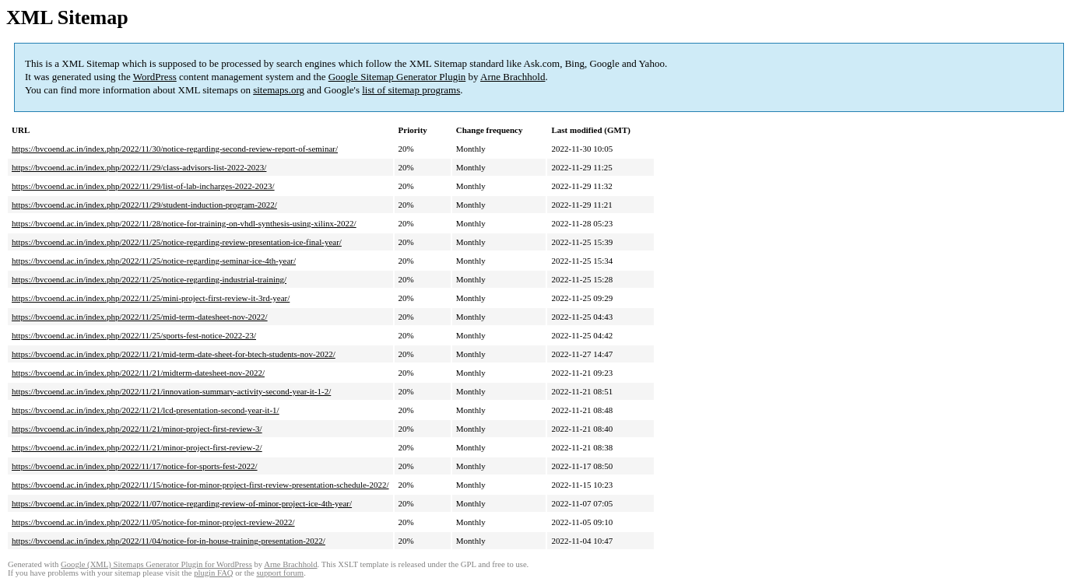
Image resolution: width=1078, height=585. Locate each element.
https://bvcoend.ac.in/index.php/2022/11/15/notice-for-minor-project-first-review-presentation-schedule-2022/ (200, 484)
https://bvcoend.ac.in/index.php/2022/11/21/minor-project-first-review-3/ (137, 428)
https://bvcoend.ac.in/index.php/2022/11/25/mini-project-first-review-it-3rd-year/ (151, 298)
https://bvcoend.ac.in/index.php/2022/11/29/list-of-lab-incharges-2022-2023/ (143, 186)
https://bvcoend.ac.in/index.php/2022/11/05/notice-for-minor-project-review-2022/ (153, 522)
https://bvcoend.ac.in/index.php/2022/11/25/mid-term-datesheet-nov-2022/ (140, 316)
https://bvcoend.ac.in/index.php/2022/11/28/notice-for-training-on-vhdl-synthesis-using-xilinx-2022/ (184, 223)
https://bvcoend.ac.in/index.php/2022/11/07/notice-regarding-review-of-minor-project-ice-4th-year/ (182, 503)
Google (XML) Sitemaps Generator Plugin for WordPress (156, 564)
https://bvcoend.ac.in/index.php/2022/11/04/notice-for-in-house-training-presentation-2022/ (168, 540)
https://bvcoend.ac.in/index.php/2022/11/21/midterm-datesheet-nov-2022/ (138, 372)
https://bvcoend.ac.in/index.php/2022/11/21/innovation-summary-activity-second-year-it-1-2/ (171, 391)
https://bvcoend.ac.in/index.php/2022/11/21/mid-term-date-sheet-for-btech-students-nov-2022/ (173, 354)
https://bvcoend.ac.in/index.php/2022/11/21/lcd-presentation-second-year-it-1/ (145, 410)
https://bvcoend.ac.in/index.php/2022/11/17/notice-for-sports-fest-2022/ (135, 466)
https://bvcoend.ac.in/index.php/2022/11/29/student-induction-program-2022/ (144, 204)
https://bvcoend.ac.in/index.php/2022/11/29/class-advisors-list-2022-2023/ (139, 167)
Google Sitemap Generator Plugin (397, 76)
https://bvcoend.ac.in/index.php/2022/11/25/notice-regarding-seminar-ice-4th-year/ (154, 260)
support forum (280, 573)
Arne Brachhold (512, 76)
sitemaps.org (278, 90)
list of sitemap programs (411, 90)
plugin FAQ (213, 573)
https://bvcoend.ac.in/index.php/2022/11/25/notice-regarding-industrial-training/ (149, 279)
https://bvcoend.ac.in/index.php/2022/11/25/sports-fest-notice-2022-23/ (134, 335)
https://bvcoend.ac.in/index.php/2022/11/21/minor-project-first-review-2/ (137, 447)
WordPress (155, 76)
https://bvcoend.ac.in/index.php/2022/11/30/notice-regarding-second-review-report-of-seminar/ (175, 148)
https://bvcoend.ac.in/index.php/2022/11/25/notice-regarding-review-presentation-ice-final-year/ (177, 242)
